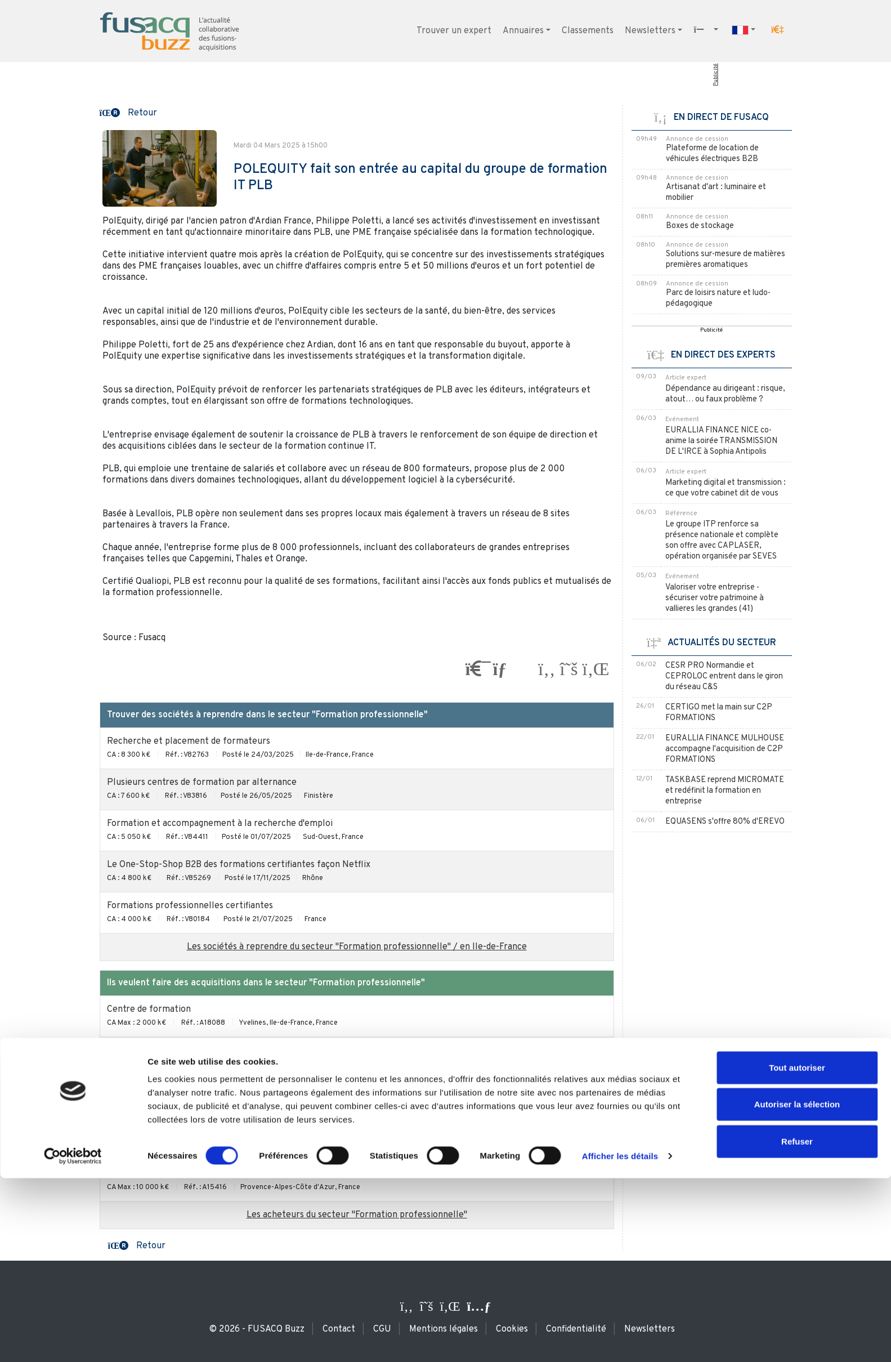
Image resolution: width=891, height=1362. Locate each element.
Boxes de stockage (700, 226)
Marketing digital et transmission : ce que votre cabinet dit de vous (725, 488)
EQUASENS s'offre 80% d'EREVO (725, 821)
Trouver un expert (454, 31)
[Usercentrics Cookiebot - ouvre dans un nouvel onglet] (73, 1340)
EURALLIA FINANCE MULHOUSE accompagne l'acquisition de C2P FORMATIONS (724, 749)
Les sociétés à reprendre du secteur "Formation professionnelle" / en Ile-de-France (357, 947)
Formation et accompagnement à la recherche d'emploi (220, 823)
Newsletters (650, 31)
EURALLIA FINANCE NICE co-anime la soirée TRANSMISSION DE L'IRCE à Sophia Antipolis (721, 441)
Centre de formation (149, 1009)
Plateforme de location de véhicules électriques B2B (712, 153)
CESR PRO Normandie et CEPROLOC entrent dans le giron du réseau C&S (724, 676)
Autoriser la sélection (797, 1288)
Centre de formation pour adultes (175, 1050)
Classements (588, 31)
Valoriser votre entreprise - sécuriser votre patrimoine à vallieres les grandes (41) (714, 598)
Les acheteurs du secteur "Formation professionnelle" (357, 1215)
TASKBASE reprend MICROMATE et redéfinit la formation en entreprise (724, 791)
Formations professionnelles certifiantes (190, 906)
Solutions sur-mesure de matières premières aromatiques (725, 259)
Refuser (797, 1325)
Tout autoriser (797, 1251)
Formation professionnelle (161, 1091)
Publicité (715, 75)
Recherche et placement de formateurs (188, 741)
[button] (777, 30)
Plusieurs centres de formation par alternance (202, 782)
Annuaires (523, 31)
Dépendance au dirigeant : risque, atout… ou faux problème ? (725, 394)
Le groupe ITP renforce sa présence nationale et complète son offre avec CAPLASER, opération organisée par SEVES (721, 540)
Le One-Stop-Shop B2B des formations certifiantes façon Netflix (238, 864)
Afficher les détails (620, 1340)
